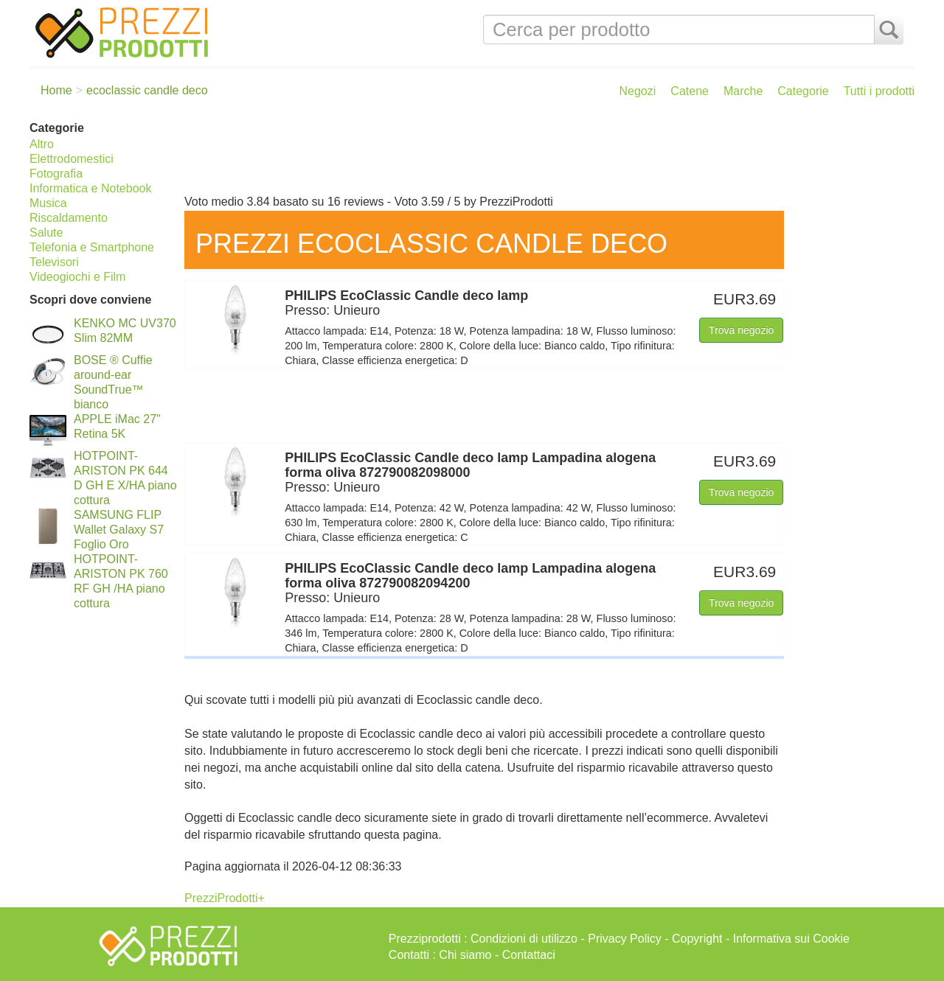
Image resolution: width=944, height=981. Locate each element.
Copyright (697, 938)
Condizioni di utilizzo (524, 938)
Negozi (638, 91)
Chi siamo (465, 955)
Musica (48, 203)
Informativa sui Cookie (791, 938)
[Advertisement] (545, 153)
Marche (743, 91)
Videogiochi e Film (77, 276)
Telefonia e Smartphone (92, 247)
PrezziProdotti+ (224, 898)
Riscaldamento (69, 218)
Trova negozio (741, 330)
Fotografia (56, 173)
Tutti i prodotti (879, 91)
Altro (42, 144)
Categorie (802, 91)
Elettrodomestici (72, 159)
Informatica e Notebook (90, 188)
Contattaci (528, 955)
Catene (689, 91)
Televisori (54, 262)
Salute (46, 232)
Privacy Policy (625, 938)
